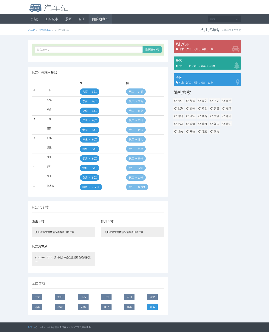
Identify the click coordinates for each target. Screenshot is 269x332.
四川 (129, 297)
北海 (178, 108)
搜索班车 (152, 49)
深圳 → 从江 (89, 168)
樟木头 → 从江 (90, 187)
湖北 (106, 307)
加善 (190, 100)
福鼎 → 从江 (89, 110)
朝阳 (214, 124)
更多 (152, 307)
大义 (202, 100)
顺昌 (202, 116)
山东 (106, 297)
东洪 (214, 116)
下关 (214, 100)
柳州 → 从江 (89, 158)
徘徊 (178, 116)
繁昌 (214, 108)
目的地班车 (100, 19)
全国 (81, 19)
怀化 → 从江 (89, 139)
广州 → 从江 (89, 120)
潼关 (178, 131)
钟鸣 (190, 108)
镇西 (202, 124)
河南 (37, 307)
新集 (214, 131)
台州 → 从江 (89, 177)
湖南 (129, 307)
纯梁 (202, 131)
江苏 (83, 297)
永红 (178, 100)
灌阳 (226, 108)
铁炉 (226, 124)
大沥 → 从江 (89, 91)
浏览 (34, 19)
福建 (60, 307)
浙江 (60, 297)
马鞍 (190, 131)
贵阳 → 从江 (89, 129)
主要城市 (51, 19)
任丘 (226, 100)
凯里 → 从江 (89, 149)
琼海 (190, 124)
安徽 (83, 307)
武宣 (190, 116)
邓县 (202, 108)
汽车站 (31, 30)
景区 (68, 19)
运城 (178, 124)
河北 (152, 297)
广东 (37, 297)
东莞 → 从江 (89, 101)
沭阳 (226, 116)
